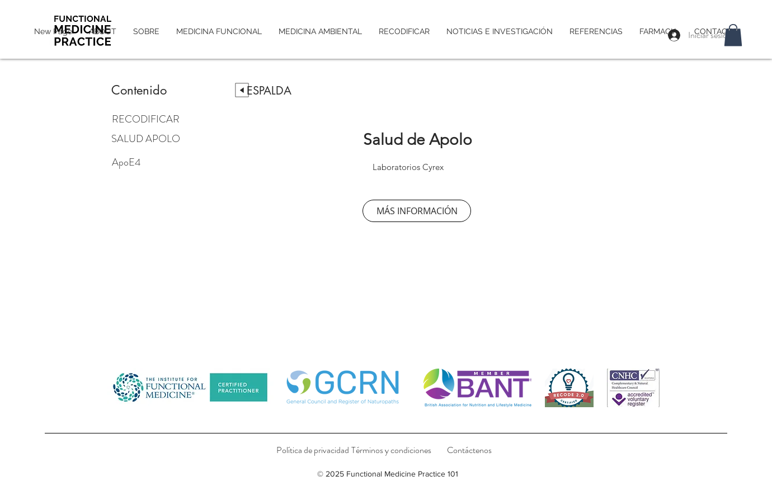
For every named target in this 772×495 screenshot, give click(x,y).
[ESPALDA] (269, 90)
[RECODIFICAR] (151, 119)
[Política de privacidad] (312, 450)
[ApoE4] (166, 162)
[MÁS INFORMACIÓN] (417, 211)
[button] (733, 35)
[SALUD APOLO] (164, 139)
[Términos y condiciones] (391, 450)
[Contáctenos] (469, 450)
